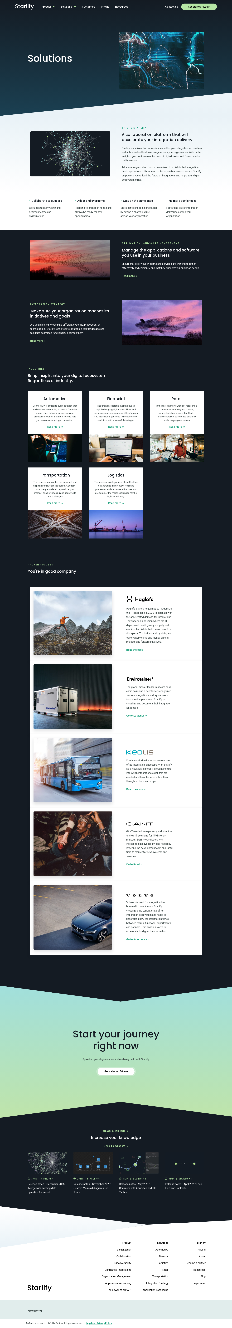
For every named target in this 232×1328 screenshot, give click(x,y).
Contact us (171, 6)
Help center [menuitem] (199, 1283)
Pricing (105, 6)
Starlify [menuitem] (201, 1242)
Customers (88, 6)
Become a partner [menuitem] (196, 1263)
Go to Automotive (137, 939)
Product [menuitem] (126, 1242)
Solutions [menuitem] (162, 1242)
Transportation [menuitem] (160, 1276)
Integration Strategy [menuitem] (157, 1283)
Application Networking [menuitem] (118, 1283)
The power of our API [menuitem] (119, 1290)
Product (46, 6)
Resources (121, 6)
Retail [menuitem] (165, 1269)
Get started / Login (199, 6)
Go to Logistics (136, 715)
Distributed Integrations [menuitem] (118, 1269)
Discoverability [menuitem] (122, 1263)
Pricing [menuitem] (202, 1249)
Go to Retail (134, 864)
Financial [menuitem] (163, 1256)
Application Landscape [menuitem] (155, 1290)
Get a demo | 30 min (116, 1071)
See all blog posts (116, 1146)
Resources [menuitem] (199, 1269)
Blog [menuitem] (203, 1276)
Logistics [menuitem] (163, 1263)
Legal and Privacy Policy (99, 1323)
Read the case (135, 649)
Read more (129, 275)
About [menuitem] (202, 1256)
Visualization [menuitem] (124, 1249)
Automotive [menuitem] (161, 1249)
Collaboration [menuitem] (123, 1256)
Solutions (66, 6)
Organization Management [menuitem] (116, 1276)
